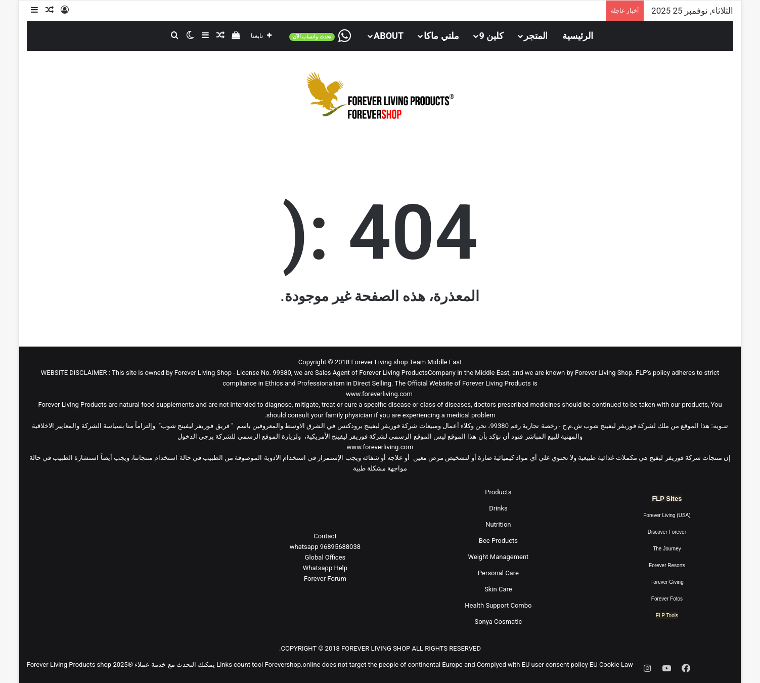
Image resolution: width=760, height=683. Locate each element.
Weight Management (498, 557)
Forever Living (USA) (666, 515)
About (389, 35)
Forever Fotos (667, 599)
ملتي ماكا (441, 35)
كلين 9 (491, 35)
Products (498, 492)
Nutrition (498, 524)
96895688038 (325, 546)
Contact (325, 536)
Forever (658, 582)
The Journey (667, 548)
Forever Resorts (667, 565)
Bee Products (498, 540)
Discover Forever (667, 532)
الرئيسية (577, 35)
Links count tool (239, 664)
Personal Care (498, 573)
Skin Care (498, 589)
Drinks (498, 508)
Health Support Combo (498, 605)
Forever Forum (325, 578)
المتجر (536, 35)
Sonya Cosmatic (498, 621)
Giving (676, 582)
